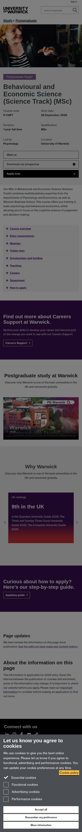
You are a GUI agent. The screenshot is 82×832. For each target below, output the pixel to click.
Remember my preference (41, 817)
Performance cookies (22, 799)
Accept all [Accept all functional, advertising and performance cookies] (41, 809)
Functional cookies (20, 785)
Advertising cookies (21, 792)
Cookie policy (69, 773)
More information (41, 825)
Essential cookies (19, 777)
